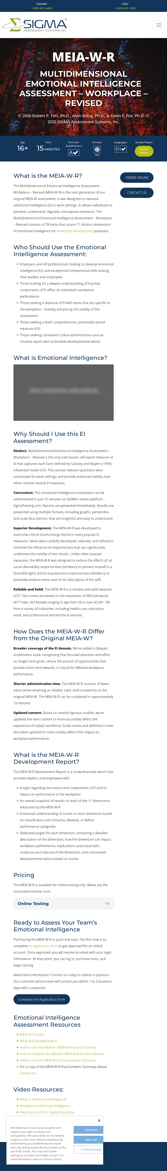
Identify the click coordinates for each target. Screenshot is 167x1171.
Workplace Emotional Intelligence (45, 1106)
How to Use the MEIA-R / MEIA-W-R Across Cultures (58, 1047)
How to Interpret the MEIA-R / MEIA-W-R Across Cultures (62, 1054)
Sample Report (144, 151)
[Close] (99, 1120)
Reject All (91, 1139)
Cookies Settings (91, 1149)
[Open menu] (159, 25)
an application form (43, 946)
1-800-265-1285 (125, 8)
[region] (54, 1140)
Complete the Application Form (41, 999)
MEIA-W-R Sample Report (38, 1041)
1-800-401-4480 (41, 8)
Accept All (91, 1130)
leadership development (75, 231)
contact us (28, 1073)
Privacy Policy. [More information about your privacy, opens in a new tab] (53, 1159)
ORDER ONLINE (137, 177)
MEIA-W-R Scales (32, 1034)
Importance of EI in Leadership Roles (47, 1112)
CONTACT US (137, 192)
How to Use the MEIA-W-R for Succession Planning (57, 1060)
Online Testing (33, 903)
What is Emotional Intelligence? (43, 1099)
